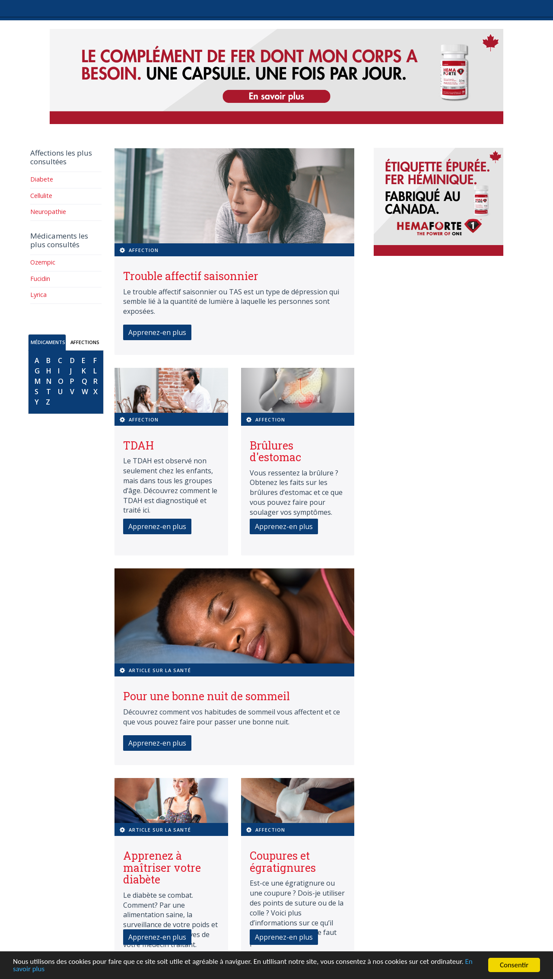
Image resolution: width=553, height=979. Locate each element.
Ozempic (42, 262)
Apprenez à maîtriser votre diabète (162, 867)
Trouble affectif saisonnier (190, 276)
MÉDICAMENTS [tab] (48, 342)
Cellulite (41, 195)
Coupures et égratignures (283, 861)
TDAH (138, 445)
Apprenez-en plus (157, 332)
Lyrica (38, 294)
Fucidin (40, 278)
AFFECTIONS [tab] (84, 342)
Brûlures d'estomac (275, 451)
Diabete (41, 179)
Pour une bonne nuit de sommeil (206, 696)
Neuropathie (48, 211)
